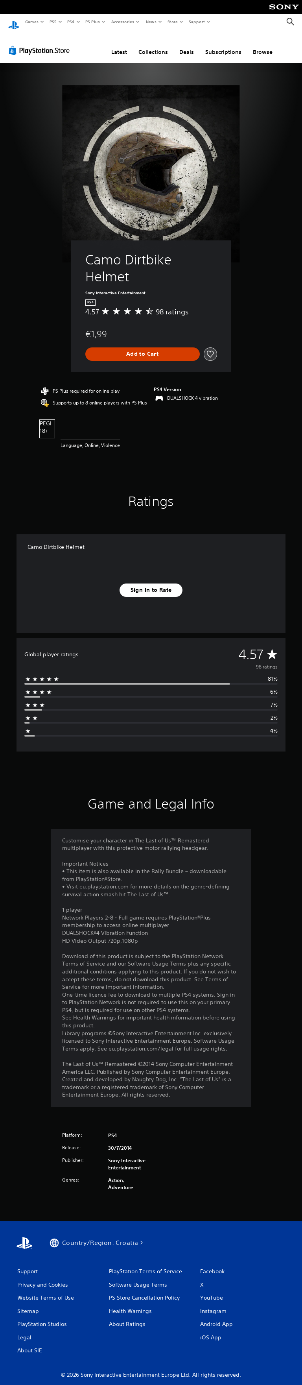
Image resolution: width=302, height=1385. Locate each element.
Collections (153, 44)
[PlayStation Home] (13, 22)
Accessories (122, 21)
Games (31, 21)
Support (196, 21)
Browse (263, 44)
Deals (186, 44)
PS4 (71, 21)
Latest (119, 44)
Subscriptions (223, 44)
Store (172, 21)
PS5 (53, 21)
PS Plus (92, 21)
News (151, 21)
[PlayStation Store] (41, 43)
